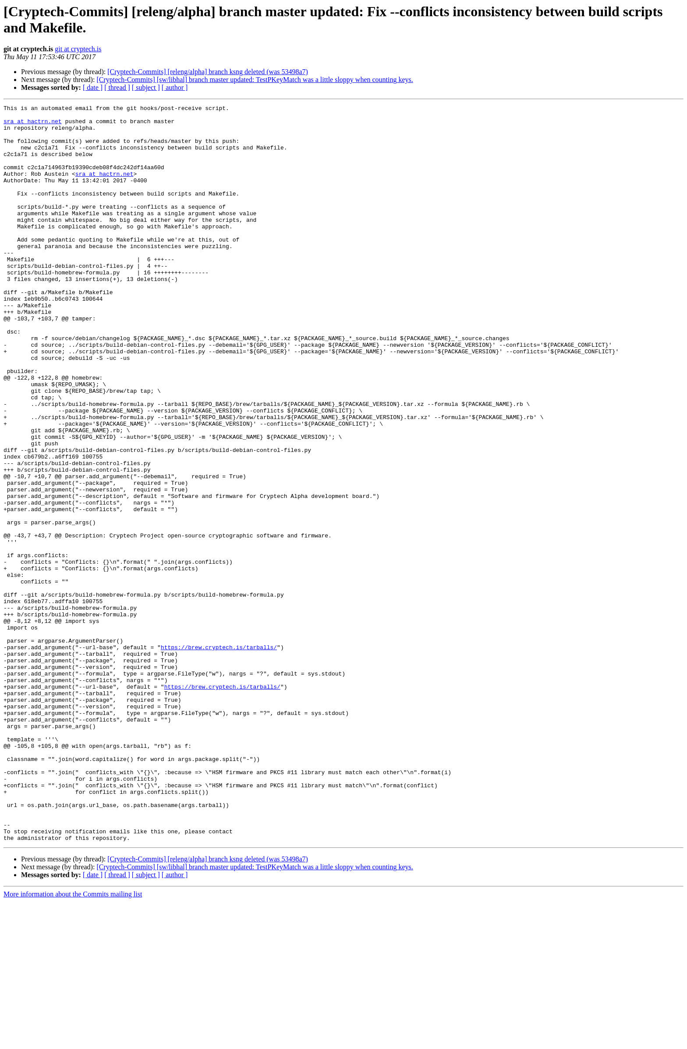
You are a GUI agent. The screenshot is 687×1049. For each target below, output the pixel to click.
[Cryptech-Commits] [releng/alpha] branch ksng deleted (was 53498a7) (207, 71)
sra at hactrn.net (33, 125)
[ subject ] (146, 87)
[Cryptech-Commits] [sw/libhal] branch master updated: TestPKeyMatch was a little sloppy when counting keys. (254, 79)
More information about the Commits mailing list (73, 1041)
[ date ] (93, 87)
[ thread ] (117, 87)
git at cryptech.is (78, 49)
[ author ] (175, 87)
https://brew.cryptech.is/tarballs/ (219, 756)
